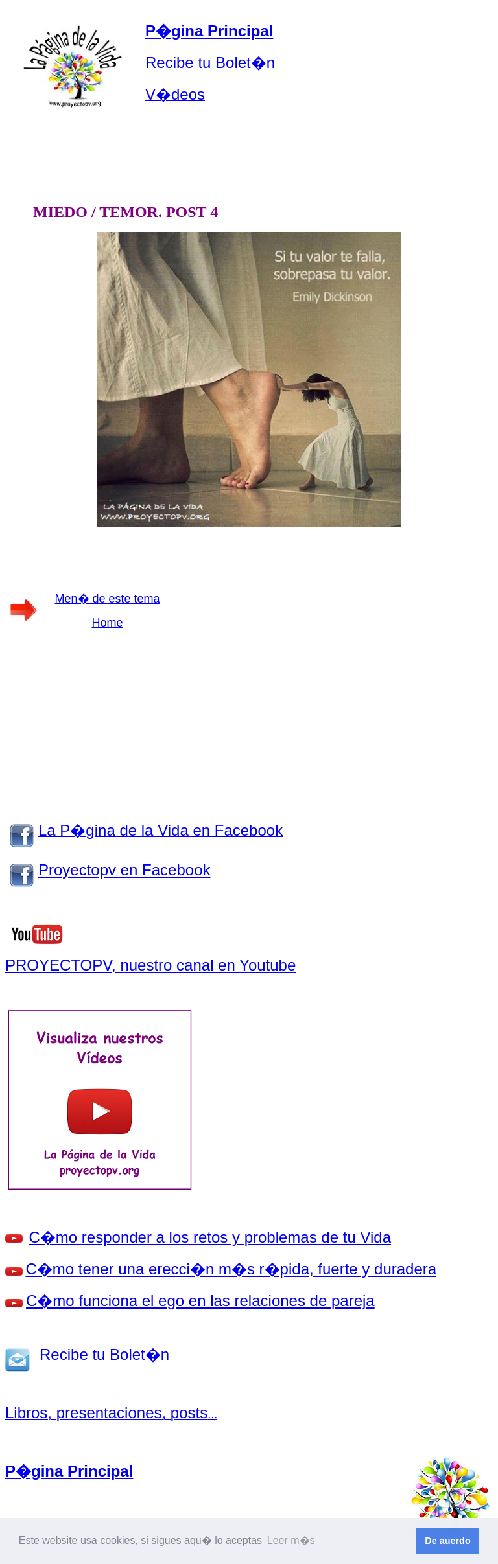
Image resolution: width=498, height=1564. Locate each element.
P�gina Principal (209, 31)
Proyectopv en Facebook (124, 870)
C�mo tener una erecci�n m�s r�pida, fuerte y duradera (231, 1269)
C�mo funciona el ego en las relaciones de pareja (200, 1300)
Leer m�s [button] (291, 1540)
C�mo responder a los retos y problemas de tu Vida (210, 1237)
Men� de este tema (107, 598)
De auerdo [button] (447, 1540)
